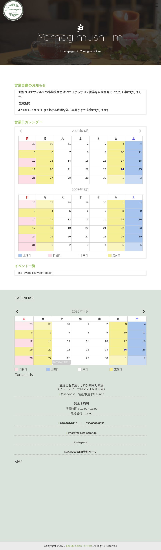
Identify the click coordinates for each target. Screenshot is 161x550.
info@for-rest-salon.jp (81, 432)
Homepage (67, 51)
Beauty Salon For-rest (79, 545)
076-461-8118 (67, 423)
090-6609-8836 (94, 423)
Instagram (80, 442)
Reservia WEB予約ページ (80, 451)
